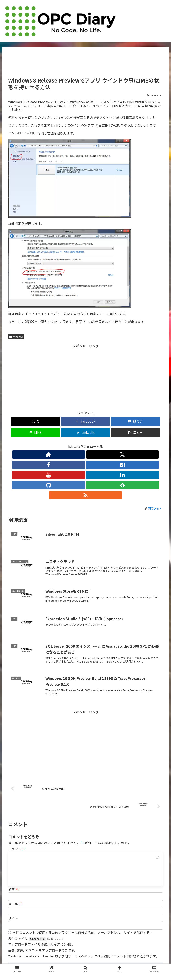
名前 (13, 837)
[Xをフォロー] (57, 443)
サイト (13, 866)
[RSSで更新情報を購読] (123, 443)
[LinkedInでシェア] (124, 421)
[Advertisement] (85, 64)
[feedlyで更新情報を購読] (114, 443)
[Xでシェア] (20, 421)
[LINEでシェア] (98, 421)
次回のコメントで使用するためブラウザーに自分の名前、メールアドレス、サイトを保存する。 (83, 880)
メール (15, 851)
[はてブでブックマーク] (72, 421)
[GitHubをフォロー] (104, 443)
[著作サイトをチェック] (48, 443)
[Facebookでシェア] (46, 421)
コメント (16, 796)
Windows (16, 336)
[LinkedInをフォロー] (95, 443)
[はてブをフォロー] (76, 443)
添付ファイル (18, 886)
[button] (150, 421)
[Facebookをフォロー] (67, 443)
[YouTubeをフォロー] (86, 443)
